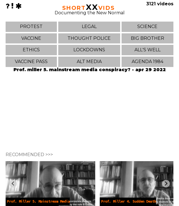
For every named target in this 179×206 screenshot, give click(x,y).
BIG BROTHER (147, 38)
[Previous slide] (13, 184)
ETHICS (31, 49)
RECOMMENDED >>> (29, 154)
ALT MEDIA (89, 61)
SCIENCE (147, 26)
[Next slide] (166, 184)
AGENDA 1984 (147, 61)
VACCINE (31, 38)
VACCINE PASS (31, 61)
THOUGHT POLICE (89, 38)
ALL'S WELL (147, 49)
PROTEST (31, 26)
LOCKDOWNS (89, 49)
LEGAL (89, 26)
